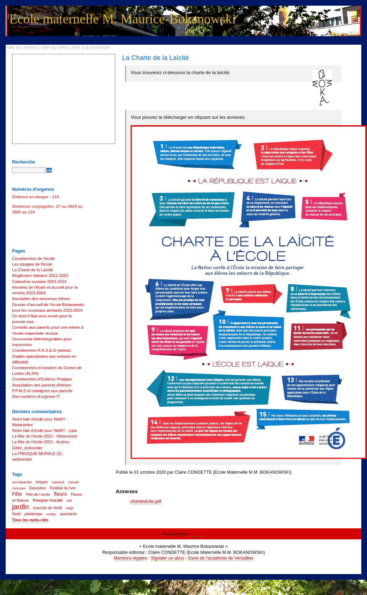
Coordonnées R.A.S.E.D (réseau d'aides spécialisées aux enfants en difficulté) (44, 356)
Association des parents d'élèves (41, 385)
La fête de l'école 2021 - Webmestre (44, 436)
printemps (33, 514)
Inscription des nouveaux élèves (41, 298)
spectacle (68, 514)
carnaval (58, 482)
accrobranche (22, 482)
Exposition (37, 488)
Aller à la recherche (91, 47)
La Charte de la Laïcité (32, 270)
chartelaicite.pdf (145, 501)
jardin (20, 507)
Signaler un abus (167, 558)
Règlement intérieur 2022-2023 (40, 275)
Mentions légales (130, 558)
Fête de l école (38, 494)
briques (42, 482)
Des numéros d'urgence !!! (36, 396)
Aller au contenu (22, 47)
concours (18, 488)
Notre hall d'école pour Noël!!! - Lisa (44, 430)
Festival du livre (63, 488)
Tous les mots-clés (30, 520)
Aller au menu (55, 47)
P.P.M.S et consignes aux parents (42, 391)
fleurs (60, 494)
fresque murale (47, 500)
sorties (51, 514)
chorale (73, 482)
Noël (16, 514)
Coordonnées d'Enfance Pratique (42, 379)
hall (69, 500)
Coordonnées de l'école (33, 258)
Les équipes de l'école (32, 264)
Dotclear (196, 534)
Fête (17, 494)
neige (69, 508)
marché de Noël (47, 508)
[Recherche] (28, 170)
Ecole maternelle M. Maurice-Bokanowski (122, 19)
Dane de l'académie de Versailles (220, 558)
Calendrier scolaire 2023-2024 (39, 281)
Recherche (23, 162)
